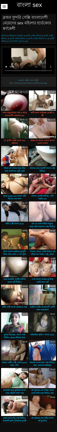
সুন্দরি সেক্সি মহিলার (33, 35)
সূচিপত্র (4, 35)
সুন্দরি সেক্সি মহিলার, (18, 38)
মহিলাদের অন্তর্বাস (16, 35)
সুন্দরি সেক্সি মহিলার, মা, (37, 38)
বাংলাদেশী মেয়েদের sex (18, 41)
